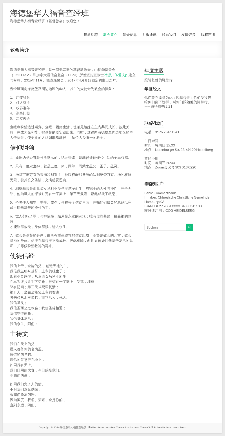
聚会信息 (130, 34)
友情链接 (188, 34)
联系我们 (169, 34)
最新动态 (91, 34)
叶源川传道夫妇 (116, 75)
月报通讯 (149, 34)
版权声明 (208, 34)
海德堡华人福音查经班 (49, 13)
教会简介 (110, 34)
